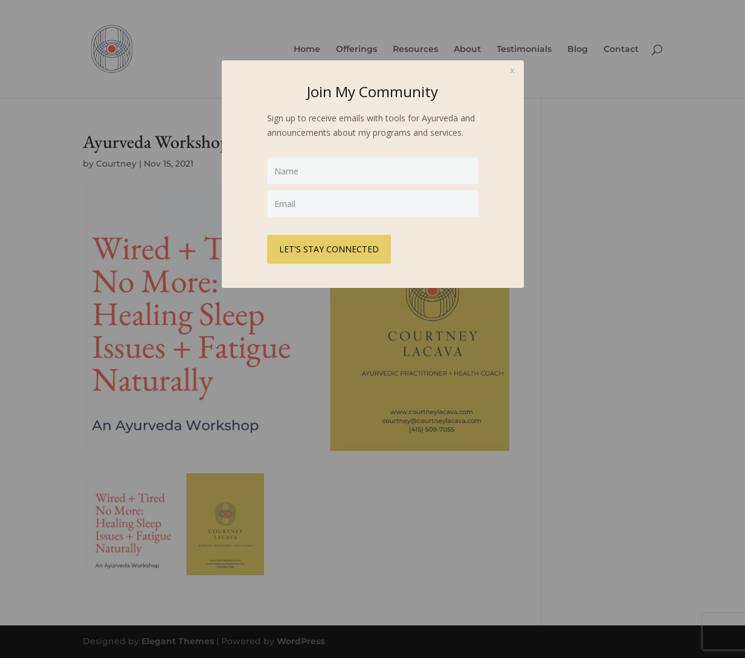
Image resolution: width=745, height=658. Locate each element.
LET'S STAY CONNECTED (329, 249)
